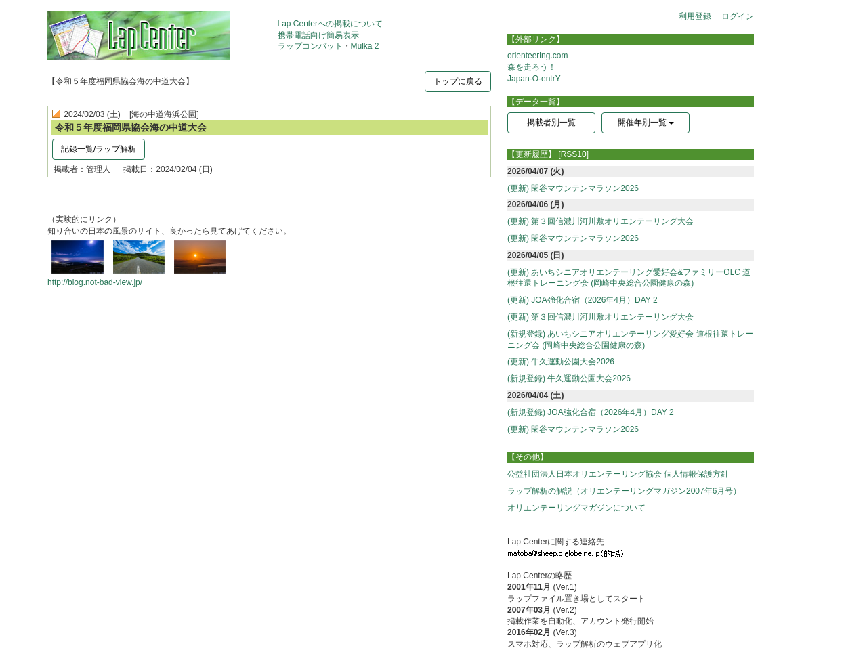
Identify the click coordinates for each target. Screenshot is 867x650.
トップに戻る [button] (458, 81)
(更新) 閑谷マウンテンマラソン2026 (573, 188)
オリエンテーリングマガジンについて (576, 508)
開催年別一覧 (646, 122)
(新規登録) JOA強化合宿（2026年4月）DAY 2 (590, 412)
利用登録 (695, 16)
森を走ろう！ (531, 67)
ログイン (737, 16)
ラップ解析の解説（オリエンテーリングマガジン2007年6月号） (624, 491)
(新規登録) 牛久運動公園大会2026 (569, 378)
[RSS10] (573, 154)
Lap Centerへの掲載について (330, 23)
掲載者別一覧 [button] (551, 122)
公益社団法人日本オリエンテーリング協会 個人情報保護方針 (618, 474)
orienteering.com (537, 55)
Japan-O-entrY (534, 78)
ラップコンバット (310, 46)
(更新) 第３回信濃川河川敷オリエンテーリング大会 (600, 221)
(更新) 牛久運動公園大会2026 (560, 361)
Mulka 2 (365, 46)
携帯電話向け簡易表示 (318, 35)
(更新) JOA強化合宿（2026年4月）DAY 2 (582, 300)
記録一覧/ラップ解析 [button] (98, 149)
